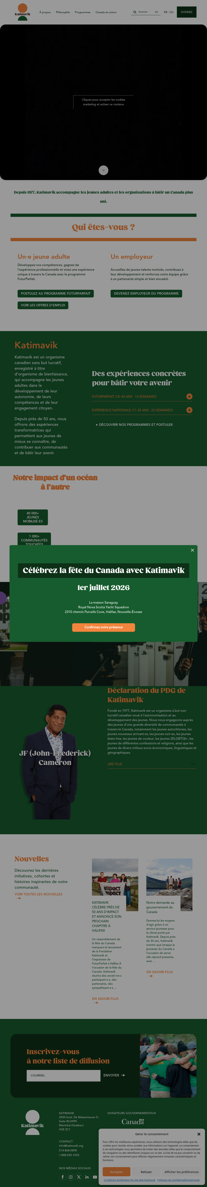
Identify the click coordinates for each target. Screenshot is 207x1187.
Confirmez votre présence (103, 627)
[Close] (192, 550)
